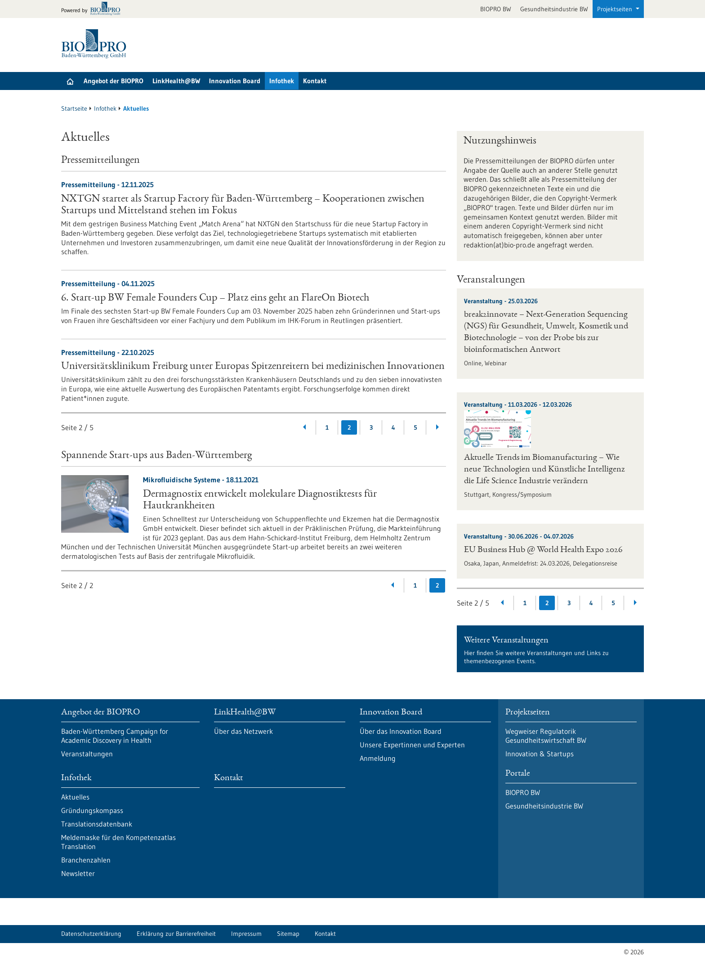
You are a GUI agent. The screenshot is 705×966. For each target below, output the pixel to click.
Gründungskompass (92, 810)
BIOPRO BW (495, 9)
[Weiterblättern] (437, 427)
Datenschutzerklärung (91, 933)
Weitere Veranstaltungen (506, 640)
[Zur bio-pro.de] (93, 9)
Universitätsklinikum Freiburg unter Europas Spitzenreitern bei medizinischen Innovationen (253, 366)
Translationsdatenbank (96, 823)
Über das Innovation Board (401, 731)
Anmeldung (378, 758)
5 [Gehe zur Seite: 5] (415, 427)
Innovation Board (234, 80)
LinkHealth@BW (176, 80)
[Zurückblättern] (305, 427)
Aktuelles (75, 796)
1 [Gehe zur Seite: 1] (327, 427)
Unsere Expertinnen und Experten (412, 744)
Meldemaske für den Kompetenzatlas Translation (118, 842)
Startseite (74, 108)
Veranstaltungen (87, 753)
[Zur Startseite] (96, 43)
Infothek (281, 80)
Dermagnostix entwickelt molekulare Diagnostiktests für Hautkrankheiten (260, 500)
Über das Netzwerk (243, 731)
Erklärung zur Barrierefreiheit (176, 933)
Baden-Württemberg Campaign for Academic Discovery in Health (114, 736)
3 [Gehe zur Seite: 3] (371, 427)
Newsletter (78, 873)
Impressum (246, 933)
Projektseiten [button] (615, 9)
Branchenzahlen (86, 859)
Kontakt (314, 80)
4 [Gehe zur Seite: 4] (393, 427)
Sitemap (288, 933)
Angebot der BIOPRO (113, 80)
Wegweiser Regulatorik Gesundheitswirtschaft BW (545, 736)
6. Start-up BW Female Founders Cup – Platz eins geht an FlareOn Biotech (215, 298)
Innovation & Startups (539, 753)
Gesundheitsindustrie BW (554, 9)
